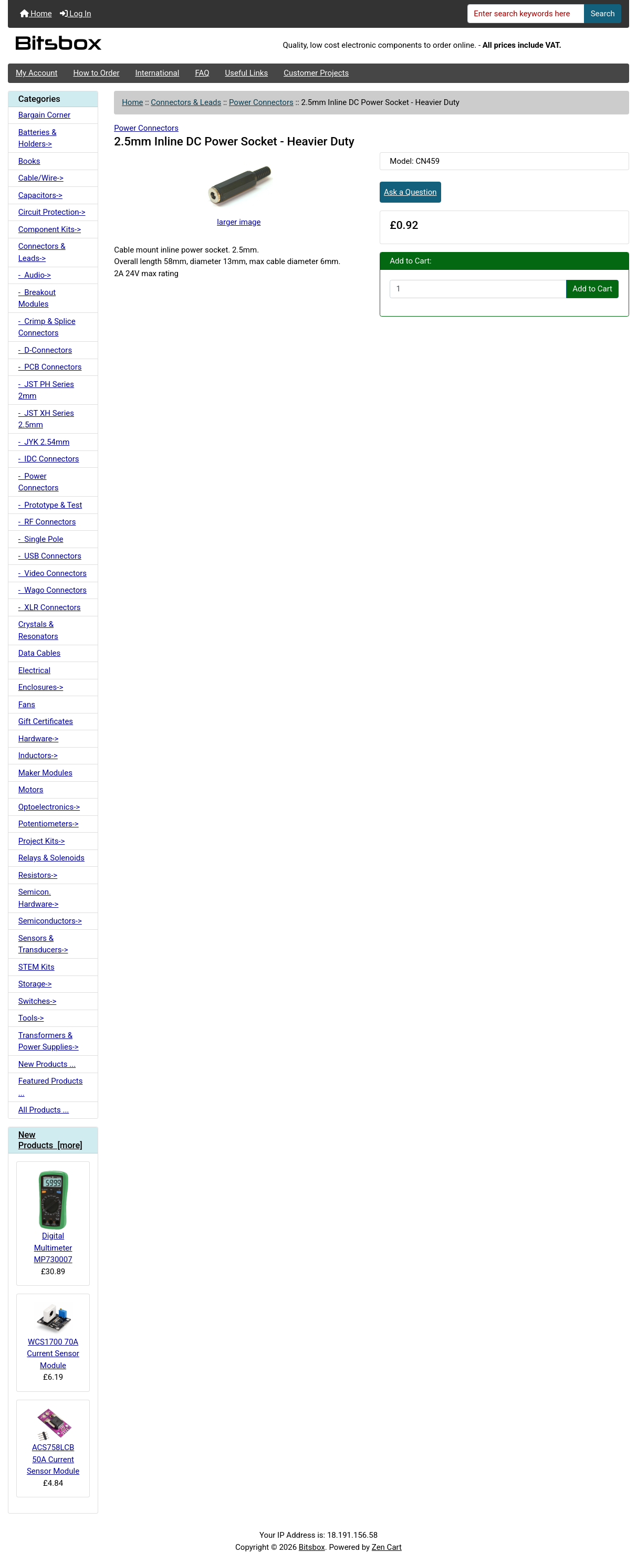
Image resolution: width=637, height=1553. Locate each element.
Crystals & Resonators (38, 630)
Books (29, 161)
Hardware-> (38, 738)
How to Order (96, 73)
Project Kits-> (41, 841)
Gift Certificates (45, 721)
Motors (31, 789)
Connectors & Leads (186, 102)
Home (36, 13)
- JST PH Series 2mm (46, 390)
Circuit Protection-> (52, 212)
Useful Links (246, 73)
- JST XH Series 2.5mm (46, 419)
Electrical (34, 670)
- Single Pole (41, 539)
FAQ (202, 73)
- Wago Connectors (52, 590)
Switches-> (37, 1001)
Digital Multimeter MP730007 (53, 1217)
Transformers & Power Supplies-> (48, 1041)
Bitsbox (312, 1547)
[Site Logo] (111, 46)
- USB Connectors (49, 556)
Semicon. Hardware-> (38, 898)
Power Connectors (261, 102)
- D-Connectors (45, 350)
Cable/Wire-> (41, 178)
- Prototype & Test (50, 505)
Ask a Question (410, 192)
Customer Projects (316, 73)
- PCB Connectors (50, 367)
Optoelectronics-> (49, 807)
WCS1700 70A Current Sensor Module (53, 1336)
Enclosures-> (41, 687)
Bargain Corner (44, 115)
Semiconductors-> (50, 921)
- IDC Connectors (48, 459)
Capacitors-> (40, 195)
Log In (75, 13)
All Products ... (43, 1110)
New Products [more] (50, 1140)
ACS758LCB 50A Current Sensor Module (53, 1442)
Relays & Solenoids (51, 858)
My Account (36, 73)
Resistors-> (37, 875)
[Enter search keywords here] (526, 13)
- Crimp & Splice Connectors (47, 327)
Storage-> (35, 984)
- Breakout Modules (37, 298)
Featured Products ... (50, 1087)
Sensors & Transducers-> (43, 944)
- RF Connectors (47, 522)
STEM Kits (36, 967)
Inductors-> (38, 755)
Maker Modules (45, 773)
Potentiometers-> (48, 823)
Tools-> (31, 1018)
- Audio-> (34, 275)
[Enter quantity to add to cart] (478, 289)
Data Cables (39, 653)
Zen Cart (387, 1547)
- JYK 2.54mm (44, 442)
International (157, 73)
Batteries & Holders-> (37, 138)
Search (603, 13)
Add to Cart (592, 288)
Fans (26, 704)
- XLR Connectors (49, 607)
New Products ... (47, 1064)
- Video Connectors (52, 573)
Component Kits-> (49, 229)
